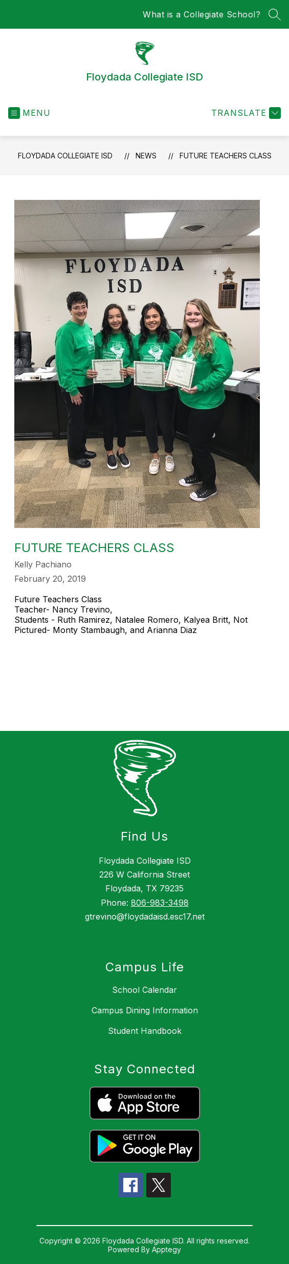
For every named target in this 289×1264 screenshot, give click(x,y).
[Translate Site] (245, 113)
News (146, 155)
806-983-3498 (160, 903)
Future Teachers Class (226, 155)
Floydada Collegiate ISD (65, 155)
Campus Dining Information (145, 1010)
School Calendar (144, 990)
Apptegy (166, 1249)
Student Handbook (145, 1031)
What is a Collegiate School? (201, 14)
